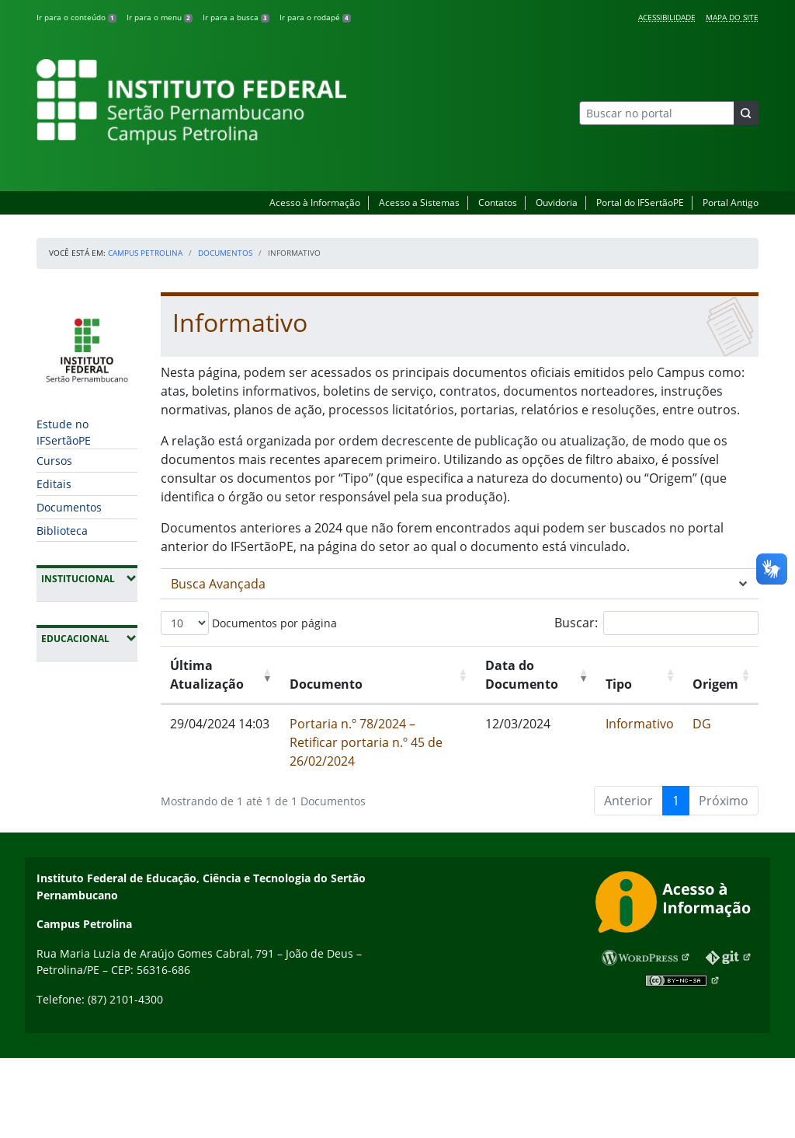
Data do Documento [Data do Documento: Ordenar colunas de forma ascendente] (521, 675)
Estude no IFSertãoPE (63, 432)
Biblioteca (62, 530)
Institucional (89, 578)
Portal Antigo (731, 202)
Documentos (225, 252)
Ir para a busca (236, 17)
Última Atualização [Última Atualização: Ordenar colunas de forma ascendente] (207, 675)
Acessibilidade (667, 17)
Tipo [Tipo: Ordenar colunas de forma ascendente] (619, 684)
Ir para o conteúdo (76, 17)
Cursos (54, 460)
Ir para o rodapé (315, 17)
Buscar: (656, 623)
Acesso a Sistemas (419, 202)
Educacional (89, 638)
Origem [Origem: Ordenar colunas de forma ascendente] (715, 684)
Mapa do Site (732, 17)
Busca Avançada (218, 583)
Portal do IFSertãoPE (640, 202)
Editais (53, 483)
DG (702, 723)
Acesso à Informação (314, 202)
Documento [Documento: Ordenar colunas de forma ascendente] (326, 684)
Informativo (640, 723)
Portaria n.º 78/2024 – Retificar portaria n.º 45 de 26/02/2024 (366, 742)
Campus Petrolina (145, 252)
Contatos (497, 202)
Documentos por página (249, 623)
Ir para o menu (160, 17)
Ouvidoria (557, 202)
